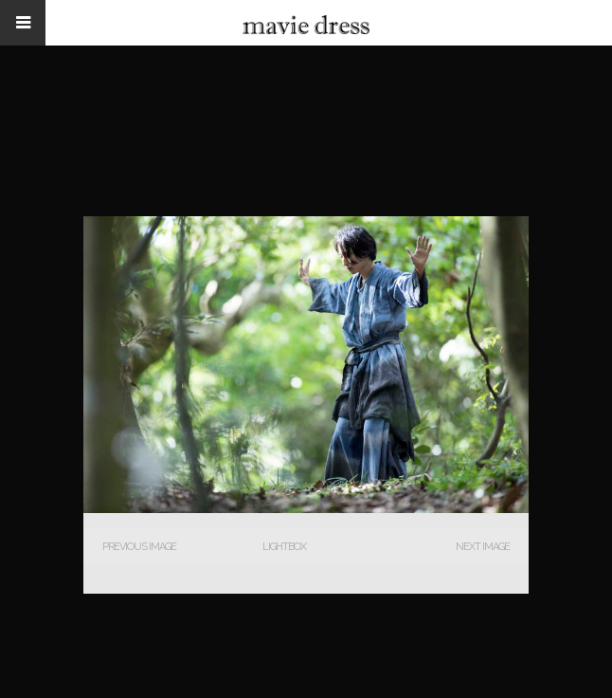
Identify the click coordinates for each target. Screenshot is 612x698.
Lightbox (284, 547)
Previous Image (139, 547)
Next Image (483, 547)
